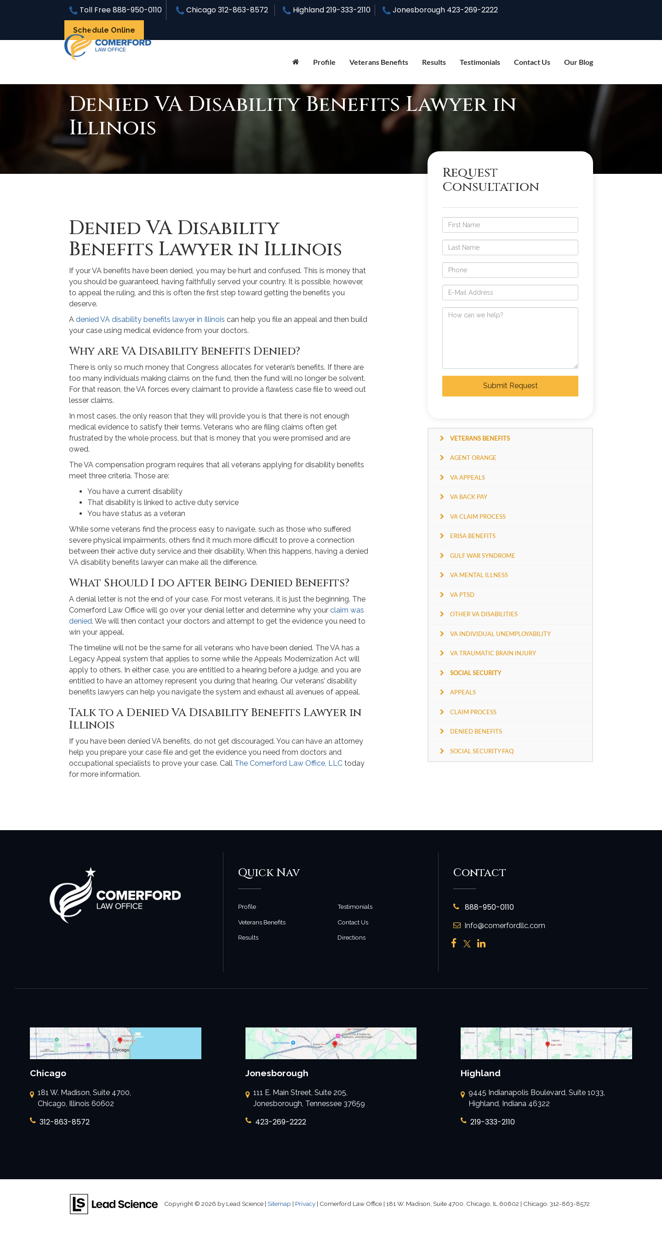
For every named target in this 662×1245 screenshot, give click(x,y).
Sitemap (279, 1203)
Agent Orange (473, 457)
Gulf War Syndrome (482, 555)
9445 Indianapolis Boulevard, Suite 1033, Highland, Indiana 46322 (533, 1098)
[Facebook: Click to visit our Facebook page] (454, 944)
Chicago (222, 10)
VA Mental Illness (479, 575)
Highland (327, 10)
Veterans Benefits (261, 922)
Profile (324, 61)
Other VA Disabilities (484, 614)
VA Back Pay (468, 496)
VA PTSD (462, 594)
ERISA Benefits (473, 535)
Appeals (463, 692)
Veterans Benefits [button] (378, 61)
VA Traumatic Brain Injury (493, 653)
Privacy (305, 1203)
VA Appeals (467, 477)
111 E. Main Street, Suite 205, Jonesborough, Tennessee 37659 (305, 1098)
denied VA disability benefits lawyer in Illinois (150, 319)
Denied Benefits (476, 731)
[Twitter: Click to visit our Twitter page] (467, 944)
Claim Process (473, 712)
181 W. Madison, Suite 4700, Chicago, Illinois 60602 (80, 1098)
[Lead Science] (114, 1203)
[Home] (295, 62)
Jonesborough (440, 10)
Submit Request (510, 385)
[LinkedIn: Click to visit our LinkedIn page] (481, 944)
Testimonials (480, 61)
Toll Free (115, 10)
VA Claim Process (478, 516)
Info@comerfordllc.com (499, 925)
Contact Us (532, 61)
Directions (351, 937)
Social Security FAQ (482, 751)
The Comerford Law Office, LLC (288, 763)
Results (434, 61)
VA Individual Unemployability (500, 633)
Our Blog (578, 61)
